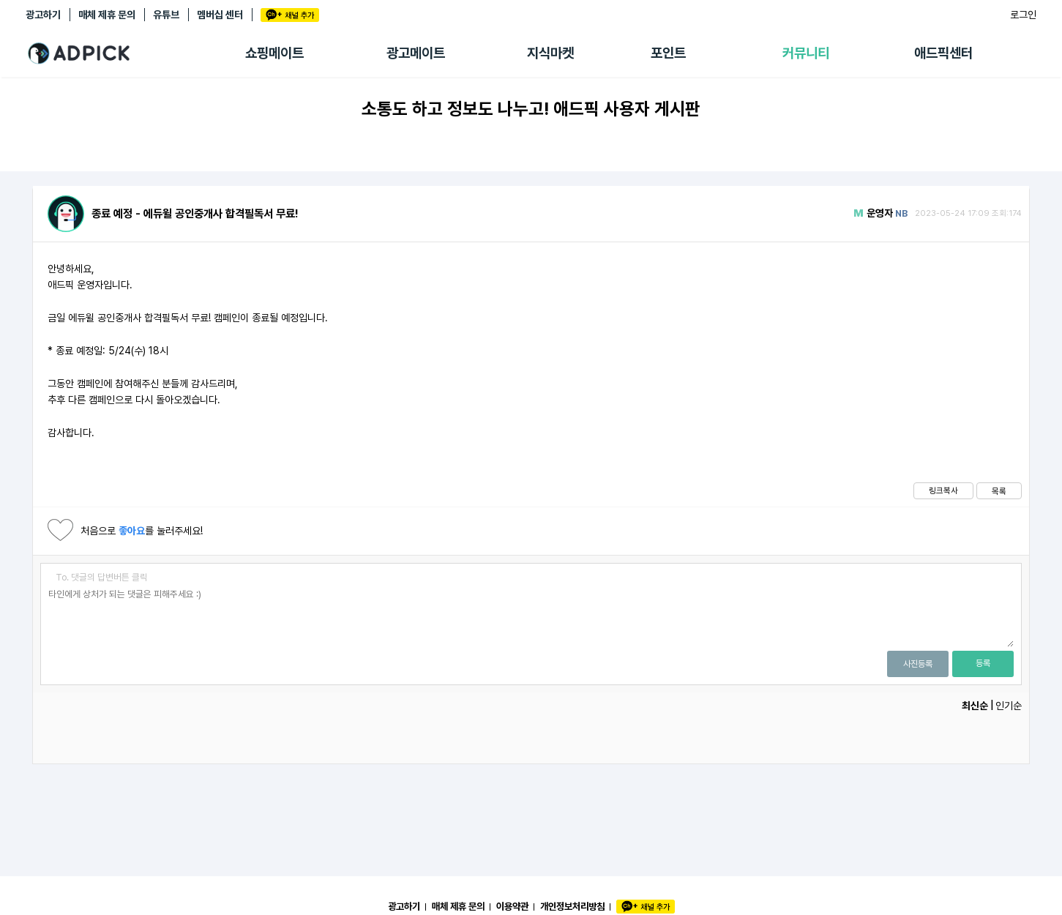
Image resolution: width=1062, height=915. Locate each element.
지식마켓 (550, 53)
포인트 (668, 53)
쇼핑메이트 (274, 53)
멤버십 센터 (220, 14)
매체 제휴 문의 (106, 14)
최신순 (975, 706)
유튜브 (166, 14)
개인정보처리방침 (572, 906)
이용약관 (512, 906)
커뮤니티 (805, 53)
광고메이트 (415, 53)
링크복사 (943, 490)
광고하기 (43, 14)
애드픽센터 (943, 53)
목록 (999, 491)
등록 (983, 663)
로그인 (1023, 15)
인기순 (1008, 706)
